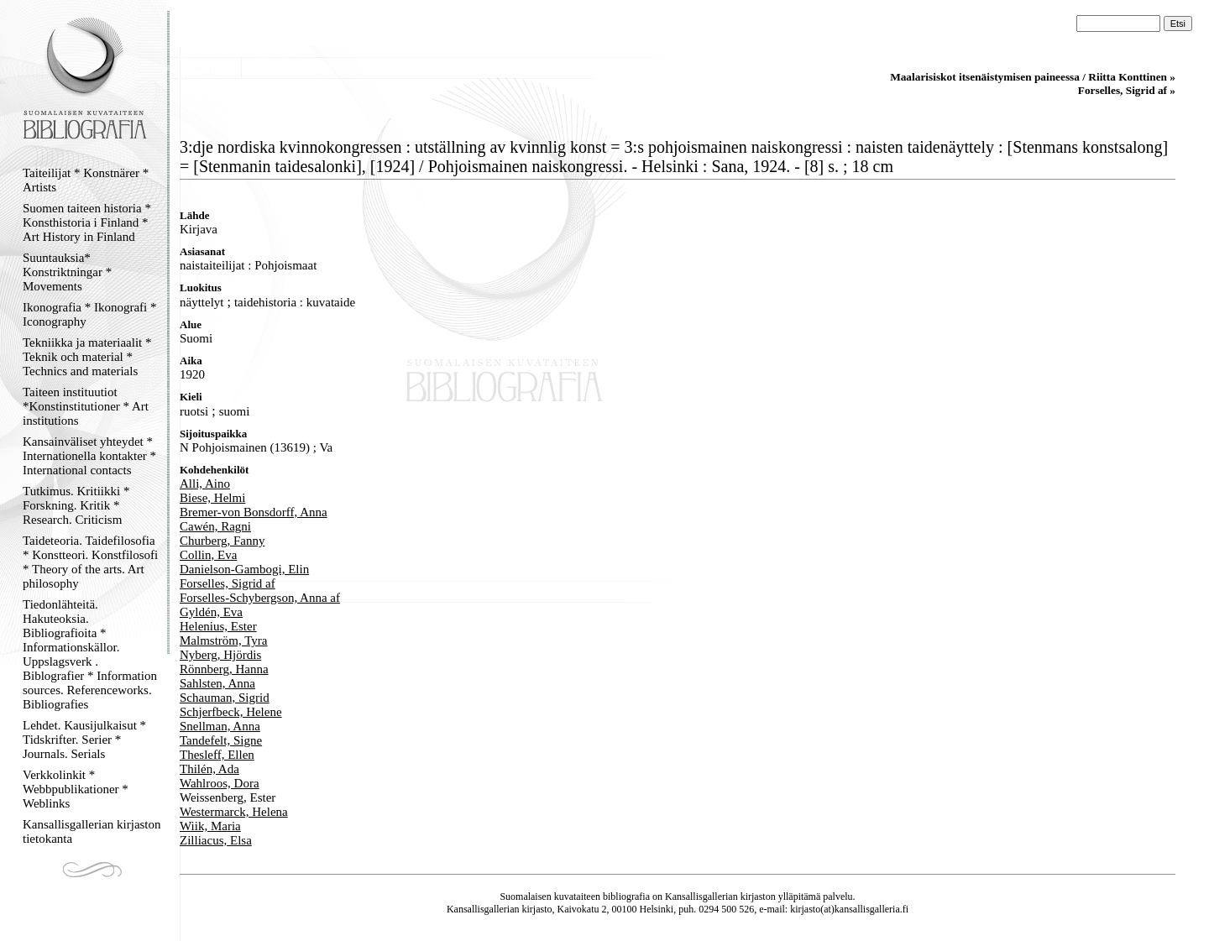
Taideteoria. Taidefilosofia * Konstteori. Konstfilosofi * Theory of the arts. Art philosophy (90, 562)
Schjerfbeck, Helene (231, 712)
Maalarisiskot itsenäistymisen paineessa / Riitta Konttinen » (1032, 77)
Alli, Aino (205, 483)
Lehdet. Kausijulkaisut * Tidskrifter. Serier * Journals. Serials (84, 740)
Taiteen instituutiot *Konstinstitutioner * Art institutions (86, 406)
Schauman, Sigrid (225, 697)
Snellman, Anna (220, 726)
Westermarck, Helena (234, 811)
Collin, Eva (208, 555)
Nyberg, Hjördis (220, 654)
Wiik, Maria (210, 826)
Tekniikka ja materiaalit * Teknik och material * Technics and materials (87, 357)
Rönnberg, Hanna (224, 669)
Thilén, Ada (209, 769)
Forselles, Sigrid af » (1126, 90)
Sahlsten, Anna (217, 683)
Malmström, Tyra (224, 640)
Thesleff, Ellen (217, 754)
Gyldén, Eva (211, 612)
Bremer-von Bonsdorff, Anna (253, 512)
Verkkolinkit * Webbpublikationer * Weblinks (75, 789)
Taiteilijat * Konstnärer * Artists (86, 180)
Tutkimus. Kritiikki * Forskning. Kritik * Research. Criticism (76, 505)
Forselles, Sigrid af (227, 583)
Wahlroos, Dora (219, 783)
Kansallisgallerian (701, 896)
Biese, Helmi (212, 497)
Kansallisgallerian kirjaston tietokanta (92, 831)
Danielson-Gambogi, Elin (244, 569)
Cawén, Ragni (215, 526)
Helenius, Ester (218, 626)
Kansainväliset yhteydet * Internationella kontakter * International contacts (89, 456)
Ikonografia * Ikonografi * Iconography (90, 314)
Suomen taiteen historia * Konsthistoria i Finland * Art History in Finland (87, 222)
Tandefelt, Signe (221, 740)
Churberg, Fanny (222, 540)
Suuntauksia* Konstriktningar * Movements (67, 272)
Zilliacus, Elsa (216, 840)
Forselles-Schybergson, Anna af (260, 597)
